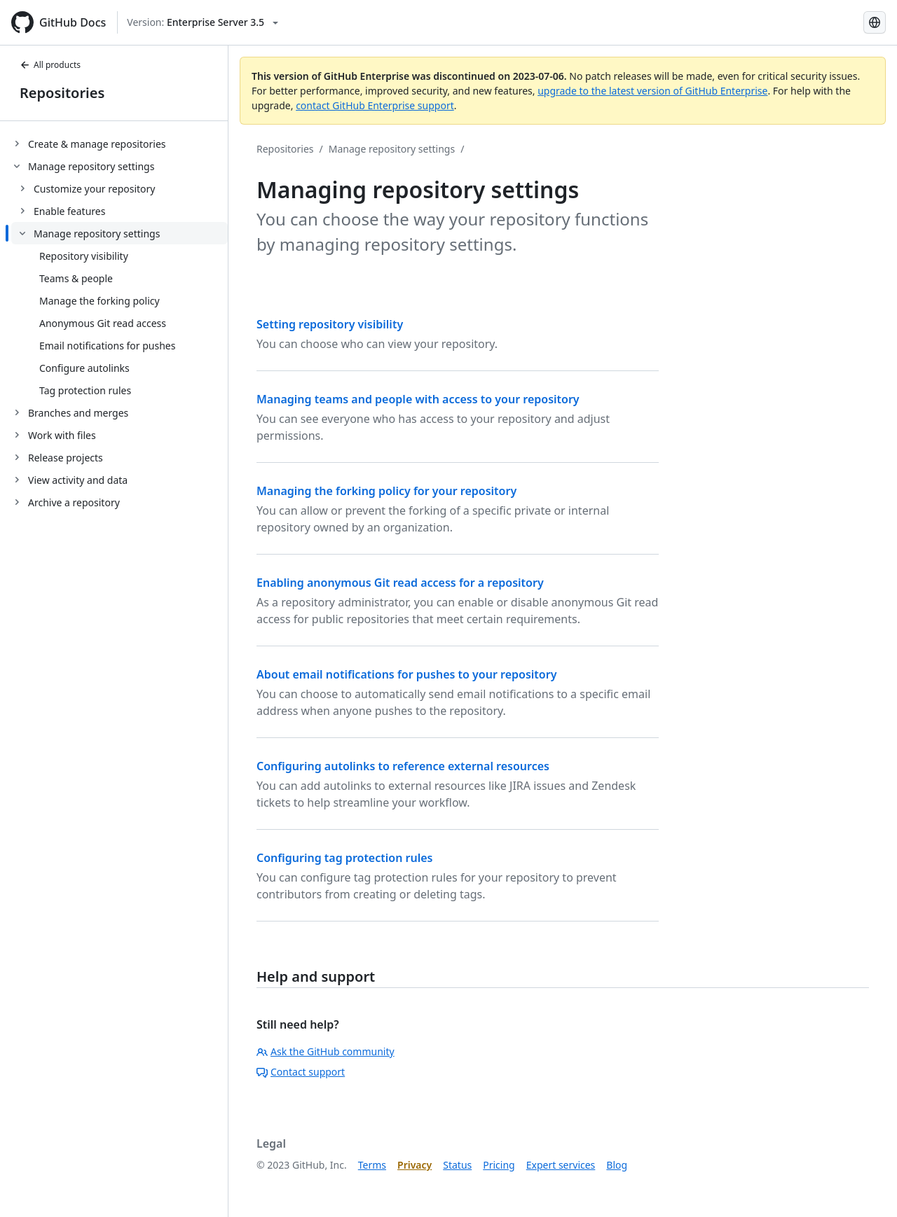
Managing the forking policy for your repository (386, 491)
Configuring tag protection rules (344, 857)
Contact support (300, 1071)
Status (457, 1164)
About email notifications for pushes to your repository (406, 674)
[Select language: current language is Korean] (874, 22)
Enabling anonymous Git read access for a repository (400, 582)
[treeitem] (119, 143)
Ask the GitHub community (325, 1051)
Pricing (498, 1164)
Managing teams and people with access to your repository (418, 399)
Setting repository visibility (329, 324)
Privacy (414, 1164)
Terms (372, 1164)
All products (50, 65)
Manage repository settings (392, 148)
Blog (616, 1164)
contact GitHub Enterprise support (375, 105)
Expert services (561, 1164)
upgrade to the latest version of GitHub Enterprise (652, 90)
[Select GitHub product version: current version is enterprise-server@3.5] (202, 22)
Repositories (62, 92)
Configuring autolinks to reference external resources (402, 766)
